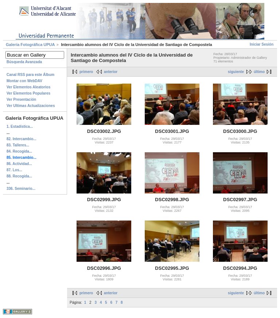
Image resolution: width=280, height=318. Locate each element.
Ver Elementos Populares (28, 93)
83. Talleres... (18, 145)
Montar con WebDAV (24, 81)
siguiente (236, 72)
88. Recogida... (19, 176)
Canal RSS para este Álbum (30, 75)
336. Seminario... (21, 189)
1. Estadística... (20, 126)
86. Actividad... (19, 164)
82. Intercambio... (21, 139)
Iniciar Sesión (261, 44)
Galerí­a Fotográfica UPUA (30, 44)
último (259, 72)
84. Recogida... (19, 151)
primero (86, 72)
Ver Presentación (21, 99)
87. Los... (14, 170)
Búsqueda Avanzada (24, 62)
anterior (110, 72)
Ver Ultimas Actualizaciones (31, 106)
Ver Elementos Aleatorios (28, 87)
